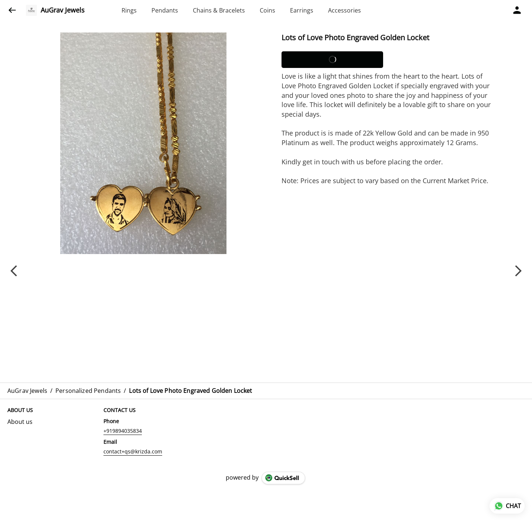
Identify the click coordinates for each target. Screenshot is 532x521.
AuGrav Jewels (63, 10)
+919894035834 (122, 430)
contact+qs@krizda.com (132, 451)
